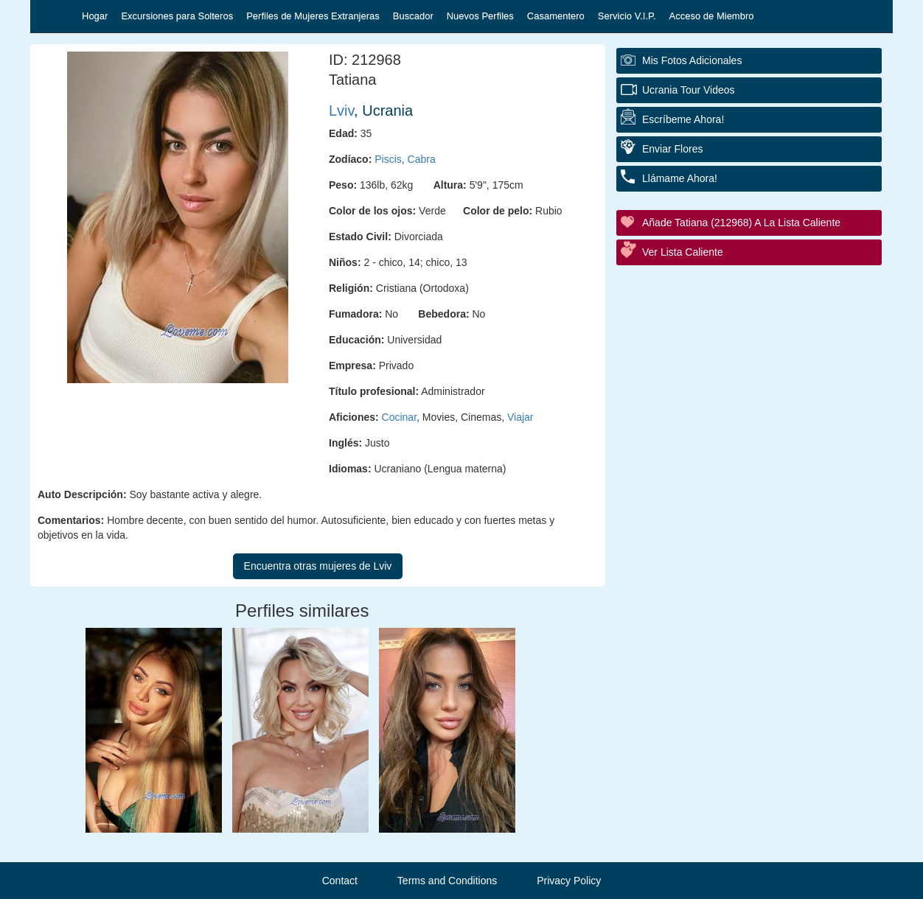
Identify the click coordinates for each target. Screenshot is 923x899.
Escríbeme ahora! (683, 119)
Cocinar (399, 417)
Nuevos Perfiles (480, 15)
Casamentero (556, 15)
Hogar (95, 15)
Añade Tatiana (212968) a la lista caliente (741, 222)
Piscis (388, 159)
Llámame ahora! (679, 178)
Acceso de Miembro (711, 15)
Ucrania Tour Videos (688, 90)
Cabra (422, 159)
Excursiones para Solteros (177, 15)
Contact (340, 880)
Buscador (413, 15)
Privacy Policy (569, 880)
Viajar (520, 417)
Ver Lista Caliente (682, 252)
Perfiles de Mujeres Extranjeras (313, 15)
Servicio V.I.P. (627, 15)
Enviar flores (672, 149)
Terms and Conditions (447, 880)
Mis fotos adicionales (692, 60)
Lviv (341, 110)
